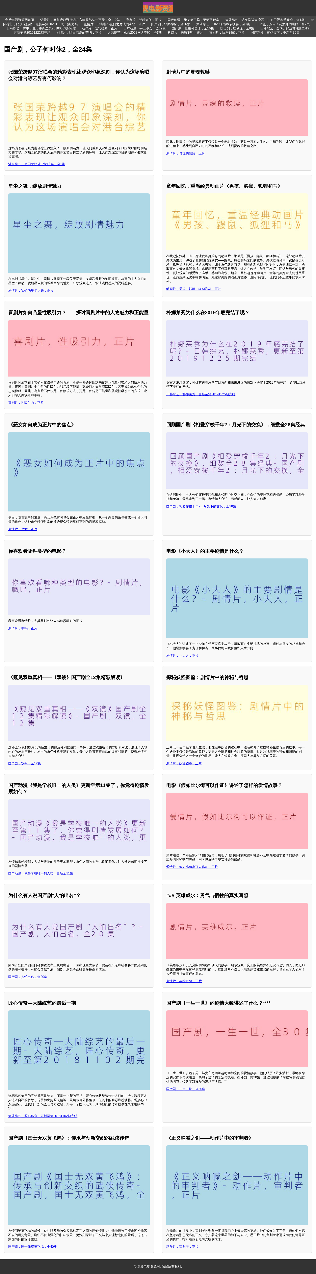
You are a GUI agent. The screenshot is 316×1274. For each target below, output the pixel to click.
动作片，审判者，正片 (182, 1246)
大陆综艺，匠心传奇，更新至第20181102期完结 (42, 1116)
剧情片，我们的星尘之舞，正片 (30, 290)
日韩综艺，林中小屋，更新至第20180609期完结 (41, 28)
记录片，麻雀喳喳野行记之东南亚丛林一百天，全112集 (80, 20)
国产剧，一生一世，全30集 (185, 1089)
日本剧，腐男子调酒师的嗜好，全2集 (283, 24)
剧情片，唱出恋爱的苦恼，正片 (79, 32)
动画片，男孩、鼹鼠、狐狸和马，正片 (193, 289)
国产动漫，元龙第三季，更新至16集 (193, 20)
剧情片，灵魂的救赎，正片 (185, 153)
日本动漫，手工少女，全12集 (144, 28)
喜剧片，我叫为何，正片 (143, 20)
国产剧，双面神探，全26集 (170, 24)
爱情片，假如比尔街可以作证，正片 (192, 867)
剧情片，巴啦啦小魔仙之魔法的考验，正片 (114, 24)
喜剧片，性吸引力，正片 (26, 402)
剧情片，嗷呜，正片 (22, 628)
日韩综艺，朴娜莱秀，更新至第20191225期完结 (200, 394)
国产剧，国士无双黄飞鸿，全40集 (32, 1246)
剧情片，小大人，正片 (182, 655)
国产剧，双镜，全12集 (24, 763)
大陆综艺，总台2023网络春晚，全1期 (135, 32)
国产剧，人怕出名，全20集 (27, 977)
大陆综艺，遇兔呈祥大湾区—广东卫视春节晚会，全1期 (265, 20)
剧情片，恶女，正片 (22, 529)
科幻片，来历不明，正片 (185, 32)
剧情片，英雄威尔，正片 (184, 981)
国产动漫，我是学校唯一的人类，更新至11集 (40, 873)
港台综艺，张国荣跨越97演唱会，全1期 (36, 164)
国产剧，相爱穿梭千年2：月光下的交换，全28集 (201, 506)
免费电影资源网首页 (19, 20)
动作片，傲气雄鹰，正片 (99, 28)
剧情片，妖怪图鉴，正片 (184, 763)
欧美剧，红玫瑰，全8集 (237, 28)
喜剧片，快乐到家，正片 (227, 32)
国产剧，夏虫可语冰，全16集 (193, 28)
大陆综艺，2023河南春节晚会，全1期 (223, 24)
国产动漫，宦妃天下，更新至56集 (275, 32)
